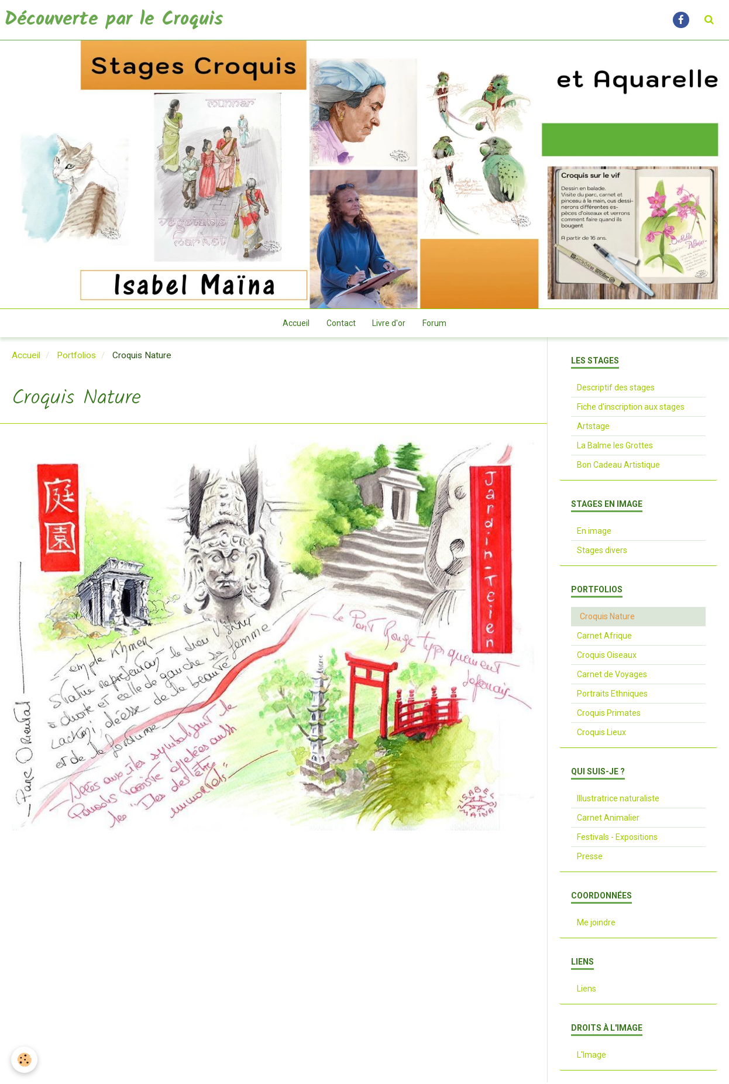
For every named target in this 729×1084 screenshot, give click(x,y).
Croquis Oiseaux (607, 656)
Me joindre (596, 924)
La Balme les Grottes (615, 447)
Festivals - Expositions (617, 838)
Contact (340, 324)
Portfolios (76, 357)
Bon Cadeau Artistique (618, 466)
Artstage (593, 428)
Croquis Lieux (601, 734)
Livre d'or (389, 324)
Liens (586, 990)
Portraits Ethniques (612, 695)
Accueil (294, 324)
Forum (436, 324)
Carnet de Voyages (612, 676)
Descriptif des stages (616, 389)
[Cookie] (25, 1060)
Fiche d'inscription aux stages (631, 408)
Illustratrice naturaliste (618, 800)
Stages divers (602, 552)
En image (594, 532)
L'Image (591, 1056)
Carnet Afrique (604, 637)
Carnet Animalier (608, 819)
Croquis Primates (609, 714)
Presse (590, 858)
